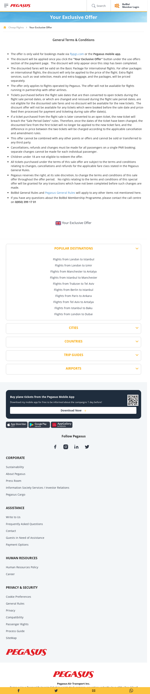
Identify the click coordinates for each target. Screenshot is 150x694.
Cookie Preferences (18, 597)
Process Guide (15, 631)
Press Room (13, 481)
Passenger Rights (17, 624)
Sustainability (15, 467)
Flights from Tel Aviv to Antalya (73, 302)
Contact (11, 531)
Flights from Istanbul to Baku (74, 308)
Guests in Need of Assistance (25, 538)
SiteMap (11, 638)
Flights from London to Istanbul (73, 259)
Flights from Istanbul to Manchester (73, 277)
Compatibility (14, 617)
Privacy (10, 610)
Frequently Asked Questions (24, 524)
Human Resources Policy (22, 567)
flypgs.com (77, 54)
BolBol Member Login (130, 6)
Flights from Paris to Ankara (73, 296)
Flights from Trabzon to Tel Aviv (73, 283)
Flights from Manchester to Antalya (73, 271)
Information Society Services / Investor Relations (37, 487)
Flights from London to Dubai (73, 314)
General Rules (15, 603)
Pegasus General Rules (60, 193)
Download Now (73, 410)
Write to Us (13, 517)
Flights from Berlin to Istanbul (73, 290)
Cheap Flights (16, 27)
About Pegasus (15, 474)
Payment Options (17, 544)
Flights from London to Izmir (73, 265)
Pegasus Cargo (15, 494)
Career (10, 574)
